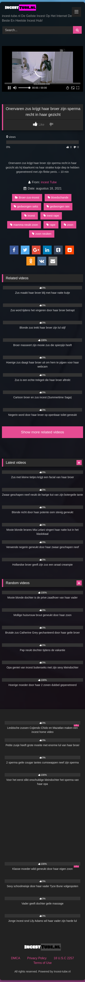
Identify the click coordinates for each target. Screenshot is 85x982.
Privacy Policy (37, 958)
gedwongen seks (26, 206)
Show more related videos (42, 432)
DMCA (15, 958)
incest (29, 215)
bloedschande (58, 197)
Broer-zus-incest (27, 197)
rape (50, 224)
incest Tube (49, 182)
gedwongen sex (58, 206)
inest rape (51, 215)
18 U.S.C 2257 (64, 958)
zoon (68, 224)
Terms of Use (42, 962)
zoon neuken (41, 233)
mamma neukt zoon (24, 224)
